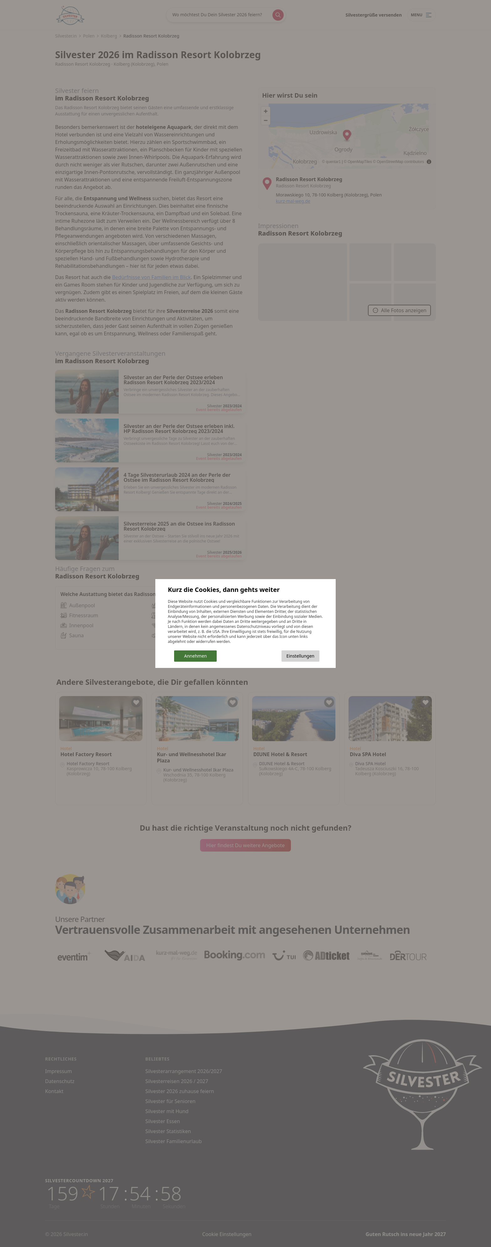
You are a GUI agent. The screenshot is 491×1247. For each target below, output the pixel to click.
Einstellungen (300, 656)
